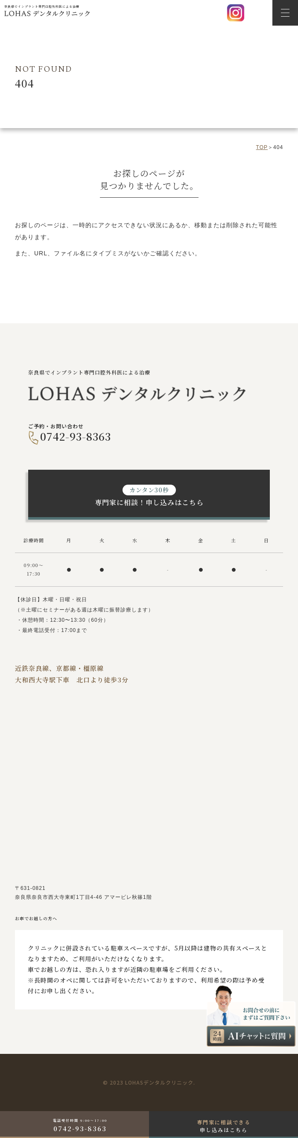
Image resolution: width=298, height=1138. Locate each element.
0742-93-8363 (75, 436)
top (262, 147)
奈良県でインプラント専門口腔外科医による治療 (47, 10)
